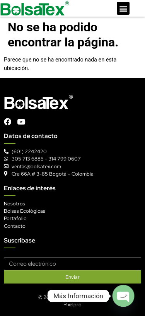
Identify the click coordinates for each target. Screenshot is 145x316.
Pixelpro (72, 304)
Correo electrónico (26, 255)
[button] (123, 8)
